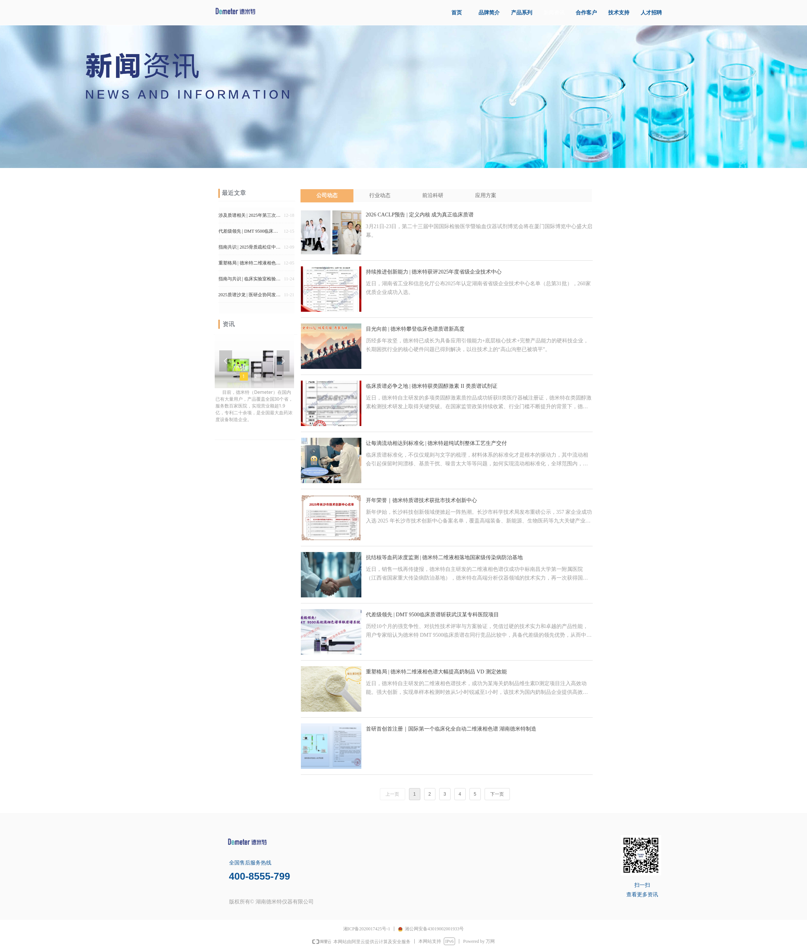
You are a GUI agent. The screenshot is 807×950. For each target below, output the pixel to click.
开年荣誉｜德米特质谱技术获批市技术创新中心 (421, 500)
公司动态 (327, 195)
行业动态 (379, 195)
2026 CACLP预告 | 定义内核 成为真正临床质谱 (420, 215)
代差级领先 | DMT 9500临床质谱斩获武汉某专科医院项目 (432, 614)
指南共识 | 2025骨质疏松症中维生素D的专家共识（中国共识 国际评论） (249, 249)
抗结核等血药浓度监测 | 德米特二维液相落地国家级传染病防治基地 (444, 557)
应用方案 (485, 195)
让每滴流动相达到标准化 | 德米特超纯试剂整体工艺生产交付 (436, 443)
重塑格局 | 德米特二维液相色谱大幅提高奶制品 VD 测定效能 (436, 672)
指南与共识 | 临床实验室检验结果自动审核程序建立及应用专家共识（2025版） (249, 280)
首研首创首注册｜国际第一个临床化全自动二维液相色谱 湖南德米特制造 (451, 729)
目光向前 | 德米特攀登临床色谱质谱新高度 (415, 329)
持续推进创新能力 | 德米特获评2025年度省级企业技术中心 (434, 272)
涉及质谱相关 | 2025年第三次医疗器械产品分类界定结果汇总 (249, 217)
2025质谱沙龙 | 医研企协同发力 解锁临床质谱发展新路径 (249, 296)
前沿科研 (432, 195)
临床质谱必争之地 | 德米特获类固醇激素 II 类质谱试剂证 (431, 386)
